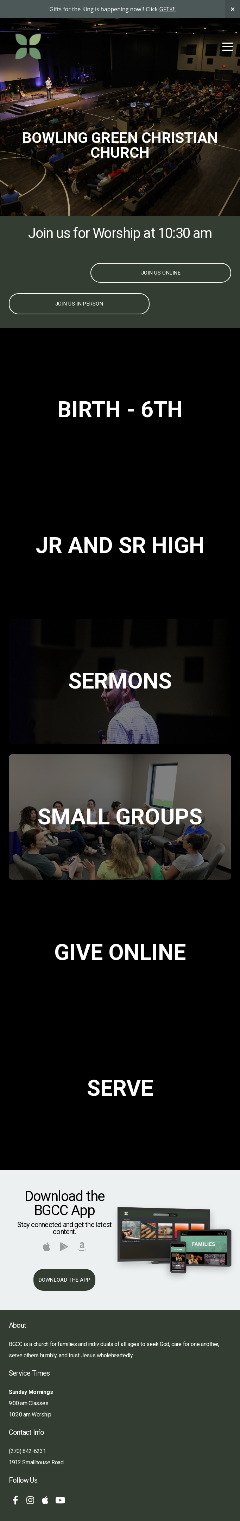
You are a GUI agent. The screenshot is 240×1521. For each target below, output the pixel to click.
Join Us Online (161, 273)
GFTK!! (167, 9)
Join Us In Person (79, 304)
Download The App (64, 1280)
